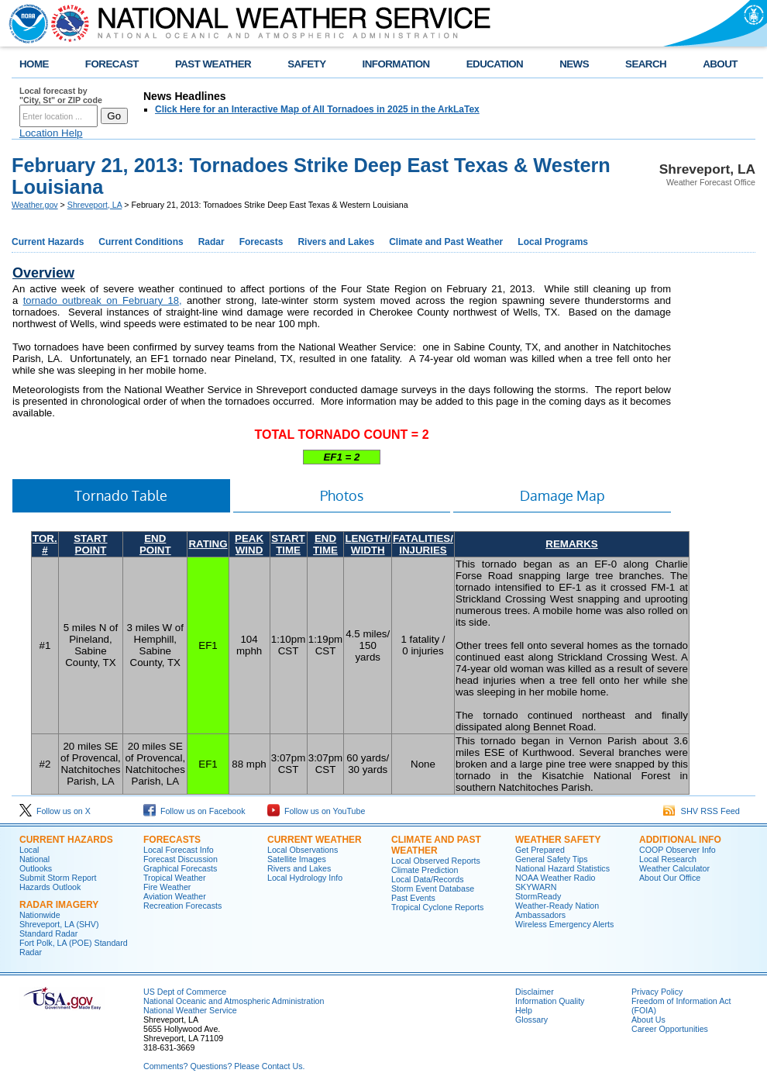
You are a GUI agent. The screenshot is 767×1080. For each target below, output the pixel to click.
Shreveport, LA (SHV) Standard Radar (58, 929)
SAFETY (306, 64)
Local (29, 849)
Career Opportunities (669, 1028)
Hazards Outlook (50, 887)
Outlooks (35, 868)
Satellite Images (296, 859)
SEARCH (645, 64)
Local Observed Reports (435, 860)
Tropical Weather (174, 877)
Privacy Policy (657, 991)
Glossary (531, 1019)
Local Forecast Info (178, 849)
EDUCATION (494, 64)
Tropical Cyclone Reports (437, 907)
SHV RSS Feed (701, 811)
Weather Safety (557, 839)
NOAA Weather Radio (555, 877)
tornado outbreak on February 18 (101, 300)
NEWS (574, 64)
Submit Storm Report (58, 877)
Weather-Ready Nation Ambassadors (557, 910)
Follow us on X (55, 811)
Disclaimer (534, 991)
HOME (34, 64)
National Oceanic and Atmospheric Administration (233, 1001)
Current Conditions (140, 241)
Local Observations (302, 849)
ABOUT (720, 64)
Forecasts (261, 241)
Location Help (51, 133)
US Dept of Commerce (184, 991)
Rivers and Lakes (336, 241)
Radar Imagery (58, 904)
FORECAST (112, 64)
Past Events (413, 897)
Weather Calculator (674, 868)
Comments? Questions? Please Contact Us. (223, 1066)
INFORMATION (396, 64)
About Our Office (669, 877)
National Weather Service (190, 1010)
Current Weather (314, 839)
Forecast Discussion (180, 859)
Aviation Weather (174, 896)
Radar (211, 241)
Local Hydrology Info (304, 877)
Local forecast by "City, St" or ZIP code (60, 95)
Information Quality (549, 1001)
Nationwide (39, 915)
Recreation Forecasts (182, 905)
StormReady (538, 896)
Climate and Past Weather (446, 241)
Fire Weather (167, 887)
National (34, 859)
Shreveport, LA (94, 204)
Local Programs (553, 241)
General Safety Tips (551, 859)
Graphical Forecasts (180, 868)
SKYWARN (535, 887)
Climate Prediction (424, 870)
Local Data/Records (427, 879)
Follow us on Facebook (194, 811)
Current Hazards (48, 241)
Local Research (667, 859)
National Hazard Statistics (562, 868)
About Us (648, 1019)
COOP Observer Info (677, 849)
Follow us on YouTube (316, 811)
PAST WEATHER (213, 64)
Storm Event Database (432, 888)
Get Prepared (540, 849)
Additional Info (680, 839)
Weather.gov (35, 204)
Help (523, 1010)
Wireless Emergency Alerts (564, 924)
